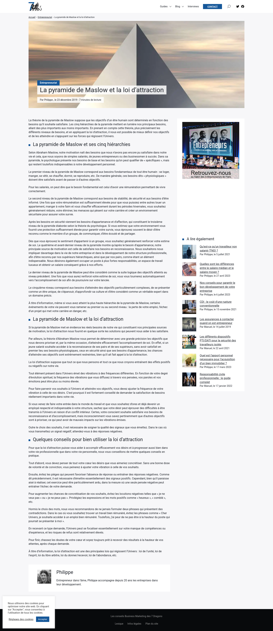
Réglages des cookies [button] (21, 619)
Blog (177, 7)
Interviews (193, 7)
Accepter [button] (42, 619)
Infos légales (134, 623)
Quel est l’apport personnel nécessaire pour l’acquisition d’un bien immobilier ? (217, 359)
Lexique (119, 623)
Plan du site (152, 623)
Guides (163, 7)
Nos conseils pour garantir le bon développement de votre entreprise (217, 286)
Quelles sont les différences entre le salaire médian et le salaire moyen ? (217, 268)
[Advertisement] (210, 207)
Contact (212, 7)
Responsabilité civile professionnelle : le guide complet (215, 378)
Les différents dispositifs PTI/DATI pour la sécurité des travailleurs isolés (218, 340)
